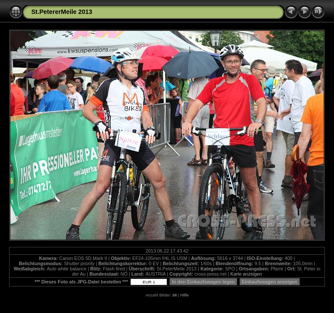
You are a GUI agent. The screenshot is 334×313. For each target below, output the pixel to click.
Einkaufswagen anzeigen (269, 281)
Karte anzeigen (246, 273)
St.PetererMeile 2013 (61, 11)
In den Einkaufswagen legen (203, 281)
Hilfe (184, 295)
